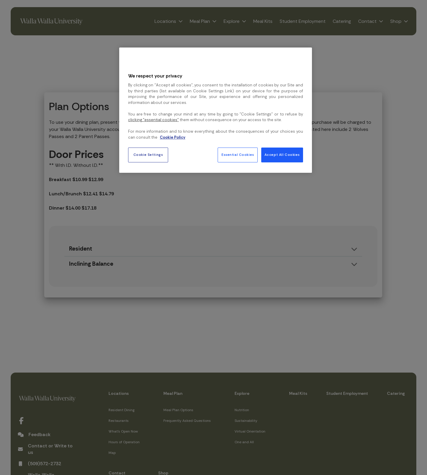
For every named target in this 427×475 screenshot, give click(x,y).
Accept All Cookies (282, 155)
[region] (215, 110)
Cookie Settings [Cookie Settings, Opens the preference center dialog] (148, 155)
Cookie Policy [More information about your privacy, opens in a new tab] (172, 137)
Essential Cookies (238, 155)
